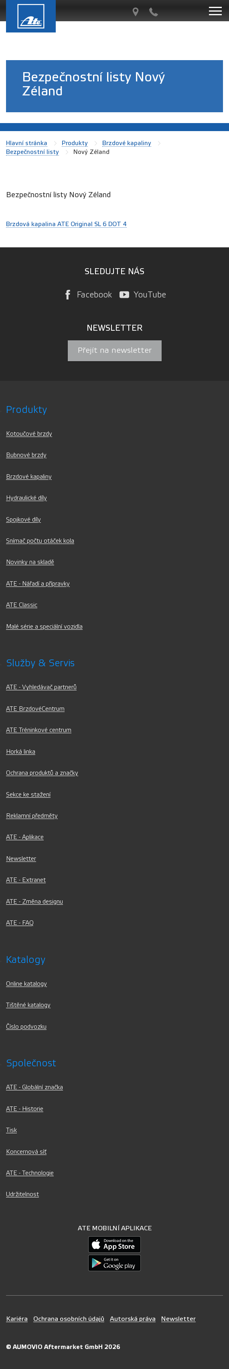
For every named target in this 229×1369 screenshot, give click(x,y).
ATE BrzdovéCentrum (35, 709)
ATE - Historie (24, 1109)
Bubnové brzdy (26, 455)
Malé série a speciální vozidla (44, 626)
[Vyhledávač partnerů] (135, 12)
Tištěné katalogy (28, 1005)
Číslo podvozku (26, 1026)
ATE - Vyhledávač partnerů (41, 687)
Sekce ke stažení (28, 794)
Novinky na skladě (30, 562)
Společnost (31, 1063)
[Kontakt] (153, 12)
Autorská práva (133, 1318)
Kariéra (17, 1318)
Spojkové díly (23, 519)
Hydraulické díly (26, 498)
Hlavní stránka (26, 143)
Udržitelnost (22, 1194)
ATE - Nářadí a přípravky (38, 583)
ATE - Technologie (30, 1173)
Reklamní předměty (32, 816)
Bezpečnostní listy (32, 152)
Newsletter (21, 858)
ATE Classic (21, 605)
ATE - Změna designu (34, 901)
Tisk (11, 1130)
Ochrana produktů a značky (42, 773)
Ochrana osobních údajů (68, 1318)
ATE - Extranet (26, 880)
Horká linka (20, 751)
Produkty (75, 143)
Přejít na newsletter (115, 350)
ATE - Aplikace (25, 837)
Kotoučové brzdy (29, 434)
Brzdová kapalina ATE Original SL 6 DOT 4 (66, 224)
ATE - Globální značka (34, 1087)
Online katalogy (26, 984)
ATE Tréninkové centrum (38, 730)
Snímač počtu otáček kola (40, 541)
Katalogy (25, 959)
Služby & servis (40, 663)
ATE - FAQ (20, 923)
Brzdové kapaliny (126, 143)
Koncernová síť (26, 1152)
